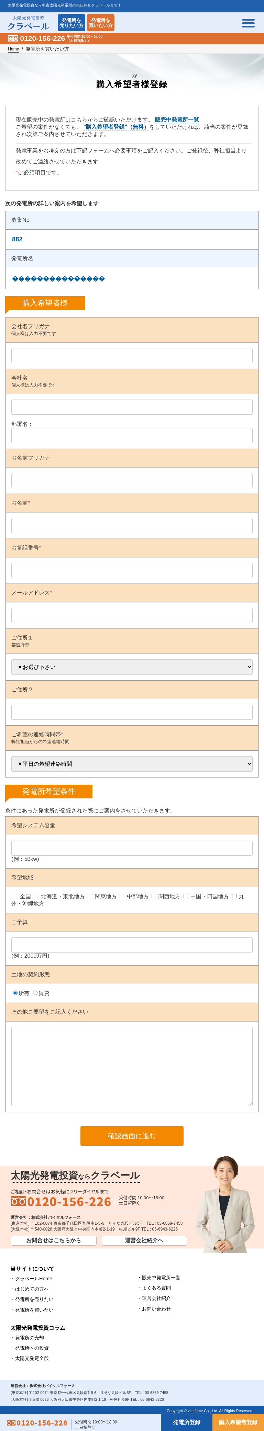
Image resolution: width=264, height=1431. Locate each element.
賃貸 (44, 993)
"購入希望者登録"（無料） (116, 127)
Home (13, 49)
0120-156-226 (69, 1216)
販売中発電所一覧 (177, 120)
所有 (24, 993)
